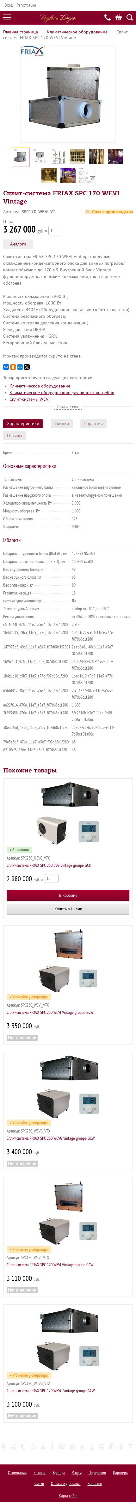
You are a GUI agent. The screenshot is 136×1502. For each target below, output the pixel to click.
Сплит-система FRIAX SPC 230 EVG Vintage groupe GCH (49, 865)
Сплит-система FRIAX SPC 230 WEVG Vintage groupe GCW (51, 1138)
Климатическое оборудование (77, 32)
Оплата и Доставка (66, 1483)
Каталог (40, 1472)
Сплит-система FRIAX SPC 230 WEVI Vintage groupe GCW (50, 1012)
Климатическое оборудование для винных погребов (61, 392)
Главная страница (20, 32)
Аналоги (18, 244)
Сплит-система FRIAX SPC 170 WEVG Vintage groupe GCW (51, 1390)
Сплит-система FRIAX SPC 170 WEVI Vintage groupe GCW (50, 1265)
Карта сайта (68, 1495)
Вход (9, 5)
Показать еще (68, 406)
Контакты (95, 1483)
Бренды (59, 1472)
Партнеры (120, 1472)
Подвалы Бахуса (58, 18)
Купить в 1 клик (68, 909)
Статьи (39, 1483)
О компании (17, 1472)
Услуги (77, 1472)
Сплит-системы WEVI (29, 399)
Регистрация (26, 5)
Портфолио (97, 1472)
